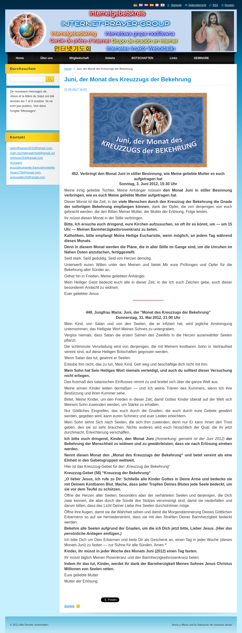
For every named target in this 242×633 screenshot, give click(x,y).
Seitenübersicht (197, 5)
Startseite (176, 5)
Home (68, 68)
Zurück (69, 606)
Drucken (229, 5)
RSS (215, 5)
